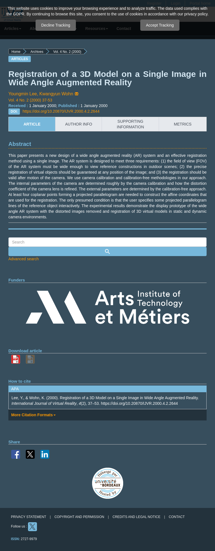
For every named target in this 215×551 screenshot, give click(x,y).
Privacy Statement (28, 517)
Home (15, 52)
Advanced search (23, 259)
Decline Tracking (55, 25)
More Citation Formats (33, 415)
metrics (182, 124)
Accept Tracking (160, 25)
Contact (177, 517)
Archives (37, 52)
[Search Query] (107, 242)
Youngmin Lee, (23, 93)
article (32, 124)
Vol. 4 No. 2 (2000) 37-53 (30, 100)
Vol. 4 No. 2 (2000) (67, 52)
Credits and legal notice (136, 517)
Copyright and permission (79, 517)
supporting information (130, 124)
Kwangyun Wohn (59, 93)
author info (78, 124)
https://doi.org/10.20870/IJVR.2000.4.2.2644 (61, 111)
